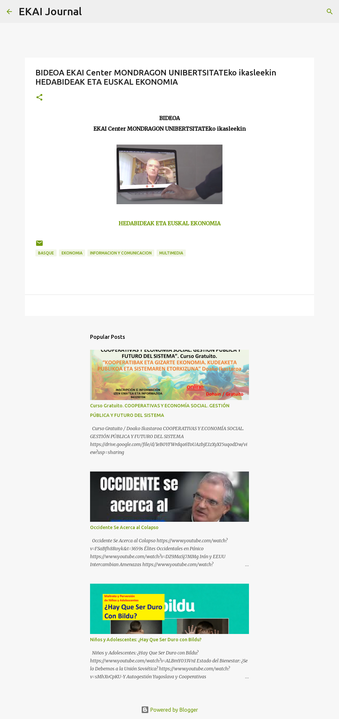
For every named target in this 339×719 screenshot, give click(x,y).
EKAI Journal (50, 11)
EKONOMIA (72, 253)
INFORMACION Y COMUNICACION (121, 253)
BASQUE (46, 253)
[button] (39, 97)
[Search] (91, 12)
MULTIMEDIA (171, 253)
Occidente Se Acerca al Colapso (124, 527)
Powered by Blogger (169, 710)
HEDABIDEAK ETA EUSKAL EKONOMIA (169, 223)
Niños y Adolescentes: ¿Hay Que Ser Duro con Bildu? (146, 639)
